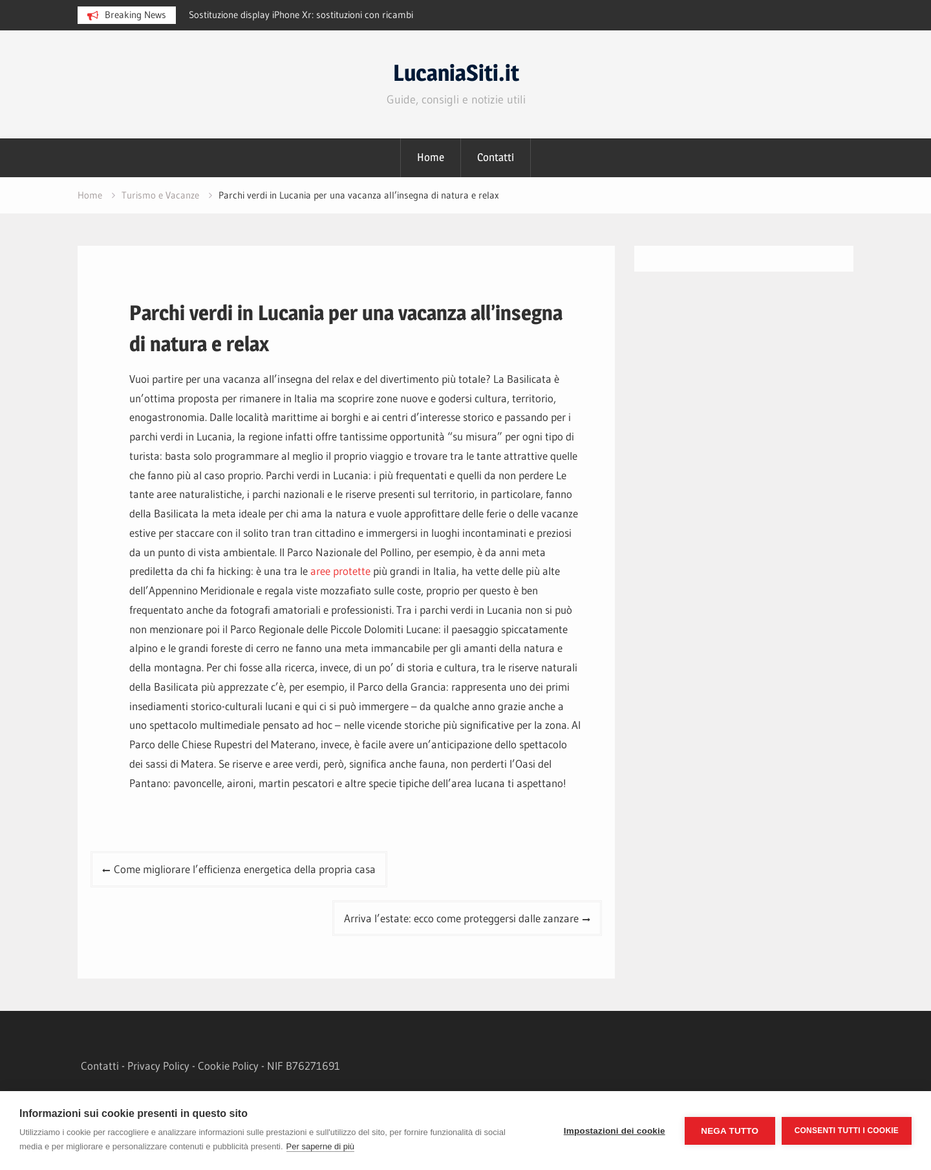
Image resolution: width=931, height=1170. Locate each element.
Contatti (495, 157)
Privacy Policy (158, 1065)
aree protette (340, 571)
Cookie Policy (228, 1065)
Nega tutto (729, 1131)
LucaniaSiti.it (456, 73)
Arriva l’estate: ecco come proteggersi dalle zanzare (461, 918)
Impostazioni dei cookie (614, 1131)
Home (430, 157)
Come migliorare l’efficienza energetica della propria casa (245, 869)
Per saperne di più (320, 1146)
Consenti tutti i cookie (847, 1130)
